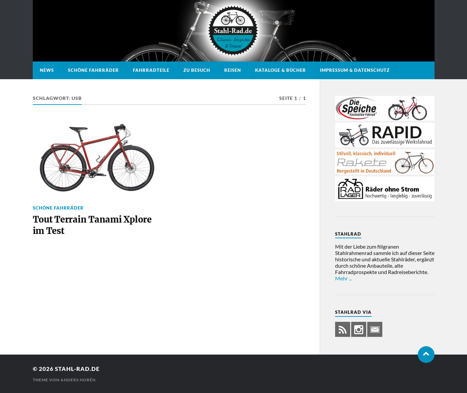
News (47, 70)
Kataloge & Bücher (280, 70)
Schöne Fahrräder (93, 70)
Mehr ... (343, 278)
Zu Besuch (196, 70)
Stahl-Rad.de (77, 368)
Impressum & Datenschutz (355, 70)
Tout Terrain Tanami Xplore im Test (92, 225)
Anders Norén (78, 379)
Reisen (232, 70)
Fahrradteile (151, 70)
